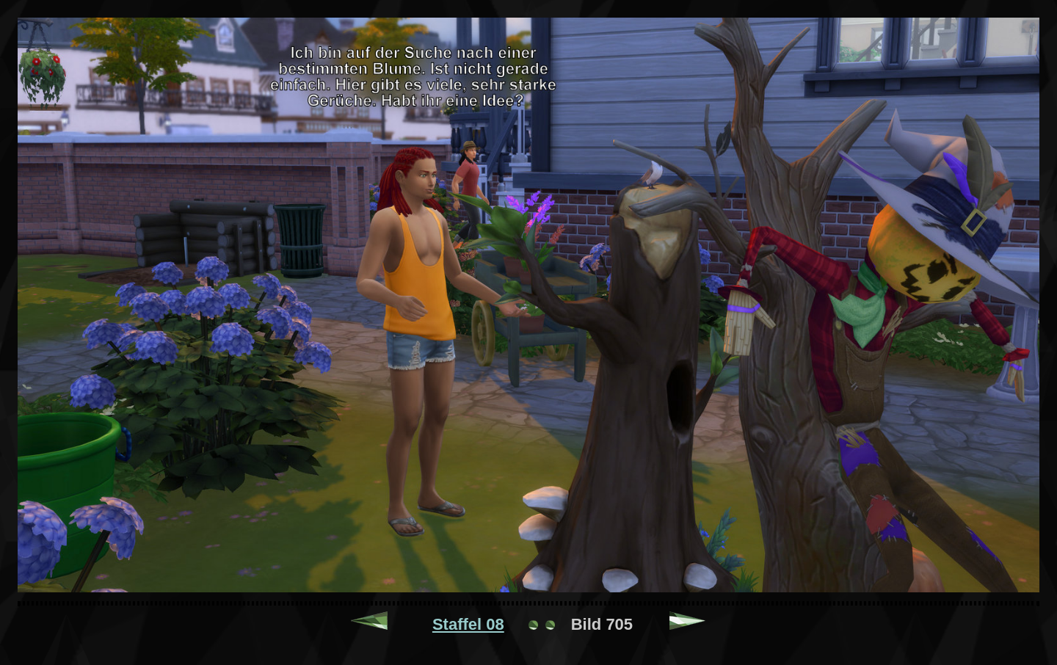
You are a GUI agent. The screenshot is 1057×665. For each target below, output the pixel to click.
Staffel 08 (468, 624)
